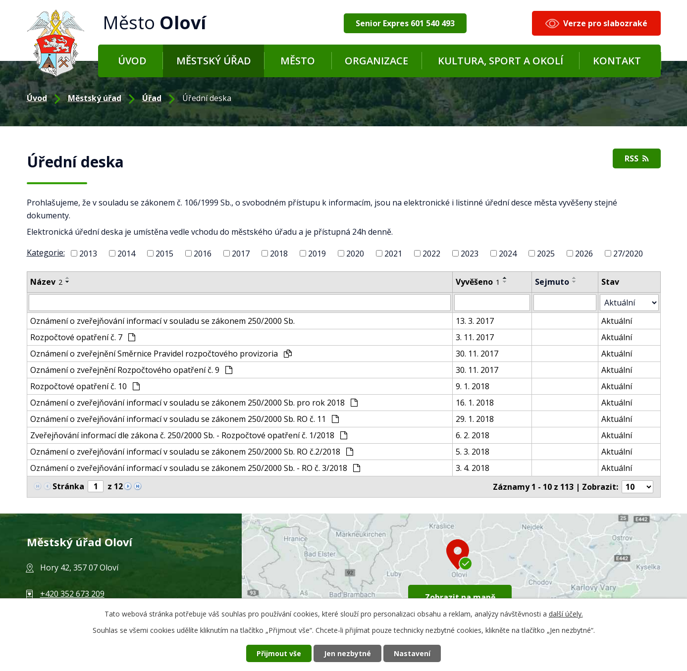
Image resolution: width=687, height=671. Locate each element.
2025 (546, 253)
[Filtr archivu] (629, 302)
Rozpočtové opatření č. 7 (82, 337)
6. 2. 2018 (472, 435)
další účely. (566, 614)
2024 (508, 253)
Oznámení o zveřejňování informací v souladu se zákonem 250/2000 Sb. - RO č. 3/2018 (195, 468)
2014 (126, 253)
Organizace (376, 60)
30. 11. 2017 (477, 353)
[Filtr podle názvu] (240, 302)
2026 (584, 253)
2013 (88, 253)
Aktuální (616, 320)
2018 (279, 253)
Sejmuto (552, 281)
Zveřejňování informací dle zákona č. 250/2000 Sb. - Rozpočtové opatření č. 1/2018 (188, 435)
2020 (355, 253)
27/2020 (628, 253)
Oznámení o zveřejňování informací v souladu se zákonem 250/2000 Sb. (162, 320)
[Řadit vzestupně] (67, 278)
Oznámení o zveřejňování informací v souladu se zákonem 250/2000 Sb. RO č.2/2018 (191, 451)
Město (297, 60)
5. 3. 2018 (472, 451)
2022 (431, 253)
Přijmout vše (279, 653)
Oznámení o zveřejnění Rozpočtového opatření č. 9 (131, 369)
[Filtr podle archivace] (564, 302)
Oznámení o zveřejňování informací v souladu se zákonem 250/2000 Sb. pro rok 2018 (194, 402)
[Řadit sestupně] (67, 282)
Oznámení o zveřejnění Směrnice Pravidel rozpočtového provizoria (161, 353)
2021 (393, 253)
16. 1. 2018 (475, 402)
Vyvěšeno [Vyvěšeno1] (478, 281)
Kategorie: (46, 252)
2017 (241, 253)
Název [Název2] (46, 281)
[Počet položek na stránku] (637, 486)
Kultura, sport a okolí (500, 60)
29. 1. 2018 (475, 418)
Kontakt (617, 60)
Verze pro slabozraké (605, 23)
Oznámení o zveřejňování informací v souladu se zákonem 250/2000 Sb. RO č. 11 (184, 418)
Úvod (132, 60)
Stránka (68, 486)
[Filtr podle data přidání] (492, 302)
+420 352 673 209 (72, 593)
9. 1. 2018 (472, 386)
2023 (469, 253)
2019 (317, 253)
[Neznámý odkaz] (127, 485)
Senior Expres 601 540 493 (405, 23)
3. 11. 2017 (475, 337)
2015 (164, 253)
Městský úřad (213, 60)
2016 (202, 253)
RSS (637, 158)
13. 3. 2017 (475, 320)
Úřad (151, 98)
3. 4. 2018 (472, 468)
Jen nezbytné (347, 653)
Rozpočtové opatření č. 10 (85, 386)
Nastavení (412, 653)
